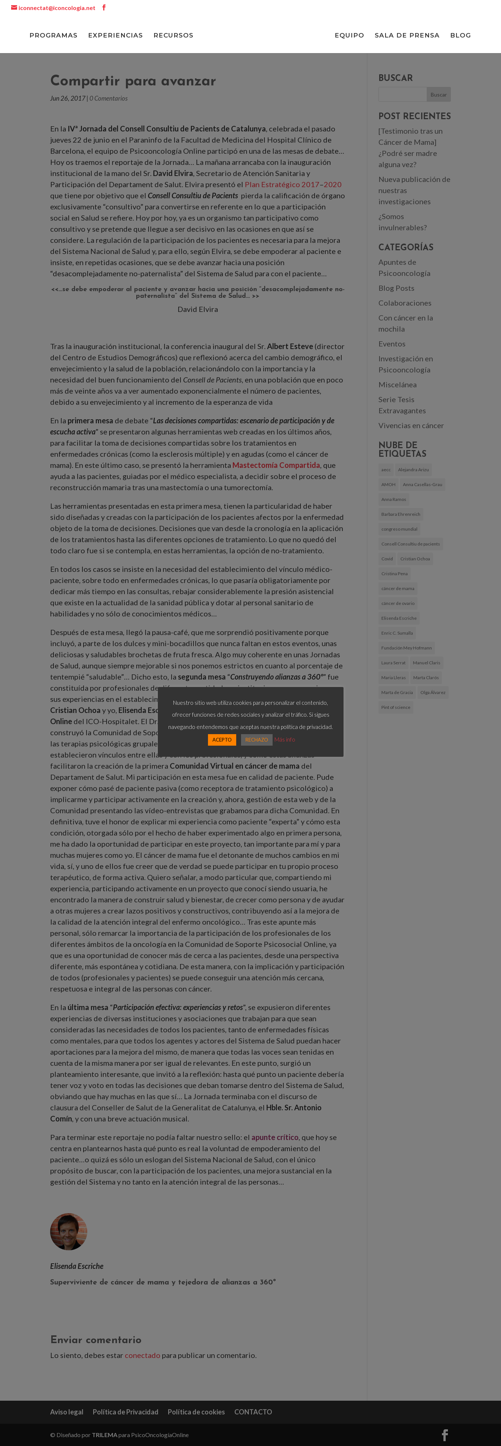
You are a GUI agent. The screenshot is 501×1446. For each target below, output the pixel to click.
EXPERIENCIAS (114, 36)
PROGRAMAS (52, 36)
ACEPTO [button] (222, 740)
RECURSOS (172, 36)
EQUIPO (350, 36)
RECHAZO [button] (256, 740)
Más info (284, 739)
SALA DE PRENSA (408, 36)
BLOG (461, 36)
